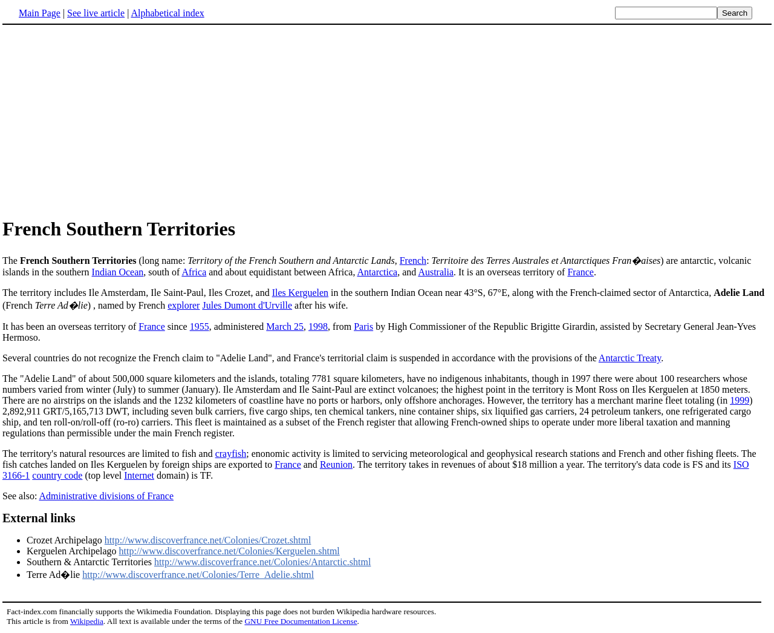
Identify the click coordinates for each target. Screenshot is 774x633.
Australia (436, 272)
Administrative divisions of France (106, 496)
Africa (193, 272)
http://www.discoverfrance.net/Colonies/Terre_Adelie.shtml (198, 574)
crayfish (231, 453)
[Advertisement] (104, 120)
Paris (363, 326)
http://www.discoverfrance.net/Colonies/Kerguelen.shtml (229, 551)
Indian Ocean (118, 272)
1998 (318, 326)
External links (39, 518)
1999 (739, 400)
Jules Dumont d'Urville (247, 305)
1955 (199, 326)
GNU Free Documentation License (300, 621)
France (580, 272)
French (413, 260)
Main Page (39, 13)
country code (57, 475)
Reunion (336, 464)
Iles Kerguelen (300, 292)
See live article (96, 13)
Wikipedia (86, 621)
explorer (183, 305)
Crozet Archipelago (66, 540)
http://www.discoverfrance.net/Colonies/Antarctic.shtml (262, 562)
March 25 (285, 326)
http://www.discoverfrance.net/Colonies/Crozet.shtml (208, 540)
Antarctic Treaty (630, 358)
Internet (139, 475)
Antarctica (377, 272)
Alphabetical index (167, 13)
